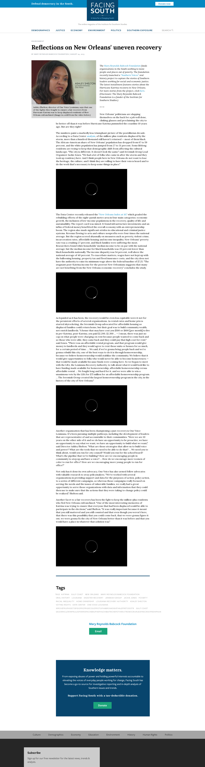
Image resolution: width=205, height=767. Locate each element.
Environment (96, 30)
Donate (102, 705)
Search (168, 30)
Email (98, 631)
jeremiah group (113, 597)
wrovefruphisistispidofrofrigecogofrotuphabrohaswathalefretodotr (95, 608)
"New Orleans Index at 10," (113, 214)
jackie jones (130, 597)
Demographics (40, 30)
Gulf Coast (142, 608)
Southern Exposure (140, 30)
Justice (60, 30)
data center (79, 604)
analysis (91, 136)
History (131, 734)
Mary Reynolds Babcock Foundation (51, 54)
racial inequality (65, 601)
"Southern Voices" (130, 75)
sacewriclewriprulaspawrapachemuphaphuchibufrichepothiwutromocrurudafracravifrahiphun (108, 611)
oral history (63, 597)
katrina (65, 594)
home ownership (85, 601)
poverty (143, 597)
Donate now (164, 3)
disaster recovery (93, 597)
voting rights (63, 604)
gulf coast (77, 594)
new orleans (92, 594)
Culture (37, 734)
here (142, 90)
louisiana (77, 597)
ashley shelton (138, 601)
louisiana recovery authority (112, 601)
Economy (77, 30)
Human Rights (150, 734)
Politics (116, 30)
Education (93, 734)
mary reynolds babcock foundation (120, 594)
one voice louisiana (97, 604)
